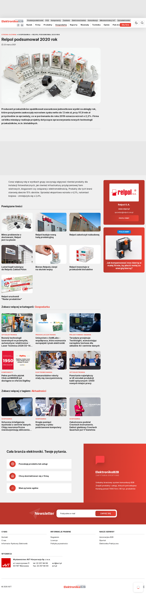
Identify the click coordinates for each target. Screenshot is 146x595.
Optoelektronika (124, 20)
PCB (47, 20)
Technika (96, 25)
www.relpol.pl (124, 209)
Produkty (48, 25)
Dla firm (125, 25)
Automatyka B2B (106, 537)
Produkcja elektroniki (35, 20)
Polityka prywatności (59, 543)
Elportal (102, 540)
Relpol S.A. (124, 204)
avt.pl (54, 566)
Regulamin (54, 537)
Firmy (37, 25)
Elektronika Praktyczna (108, 543)
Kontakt (4, 537)
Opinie (107, 25)
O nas (3, 540)
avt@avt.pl (57, 563)
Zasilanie (66, 20)
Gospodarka (61, 25)
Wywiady (85, 25)
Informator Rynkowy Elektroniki (14, 543)
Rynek (29, 25)
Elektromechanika (79, 20)
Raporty (73, 25)
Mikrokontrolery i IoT (107, 20)
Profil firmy (124, 218)
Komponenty (56, 20)
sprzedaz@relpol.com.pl (124, 212)
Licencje (54, 540)
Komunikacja (93, 20)
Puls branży (118, 25)
